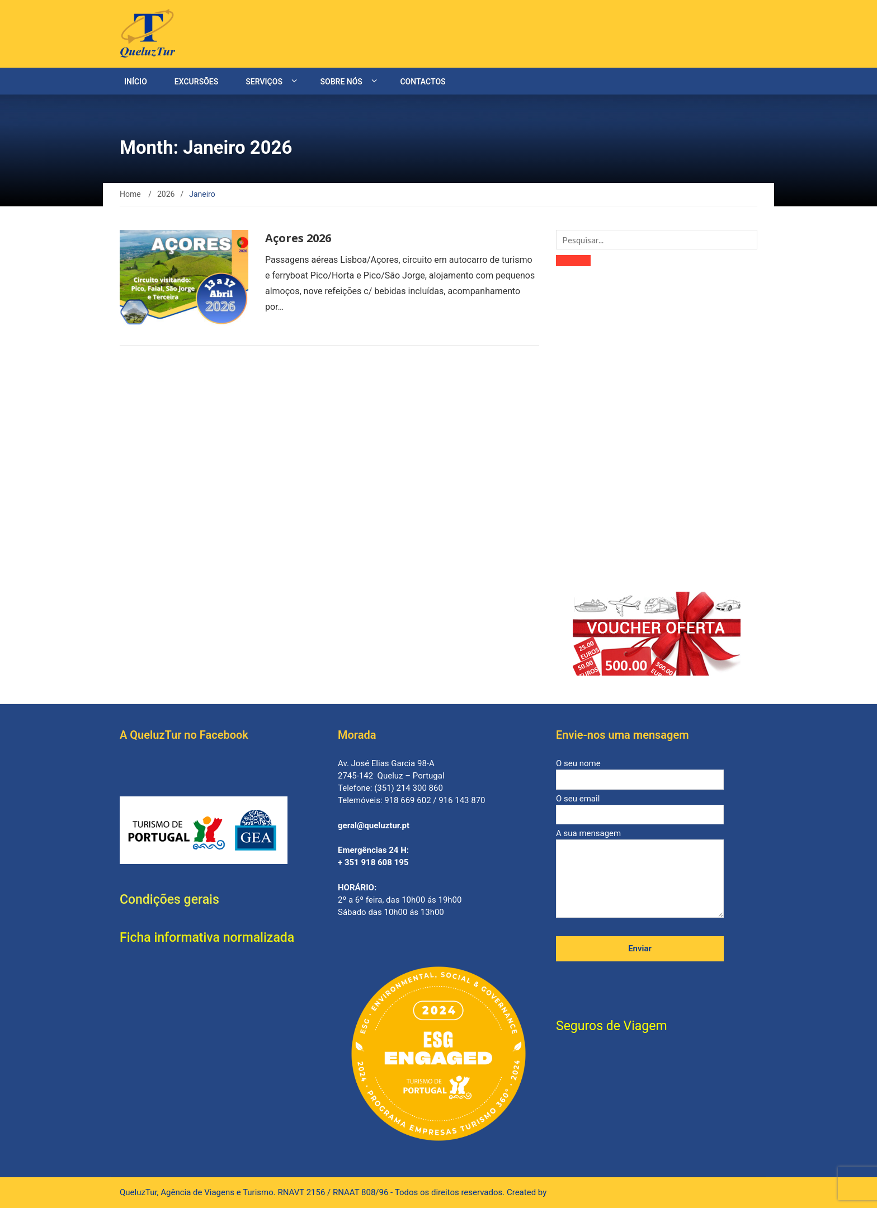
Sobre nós (341, 81)
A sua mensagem (640, 874)
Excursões (196, 81)
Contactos (422, 81)
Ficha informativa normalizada (207, 937)
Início (135, 81)
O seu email (640, 807)
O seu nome (640, 771)
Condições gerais (169, 899)
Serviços (264, 81)
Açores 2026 (298, 238)
